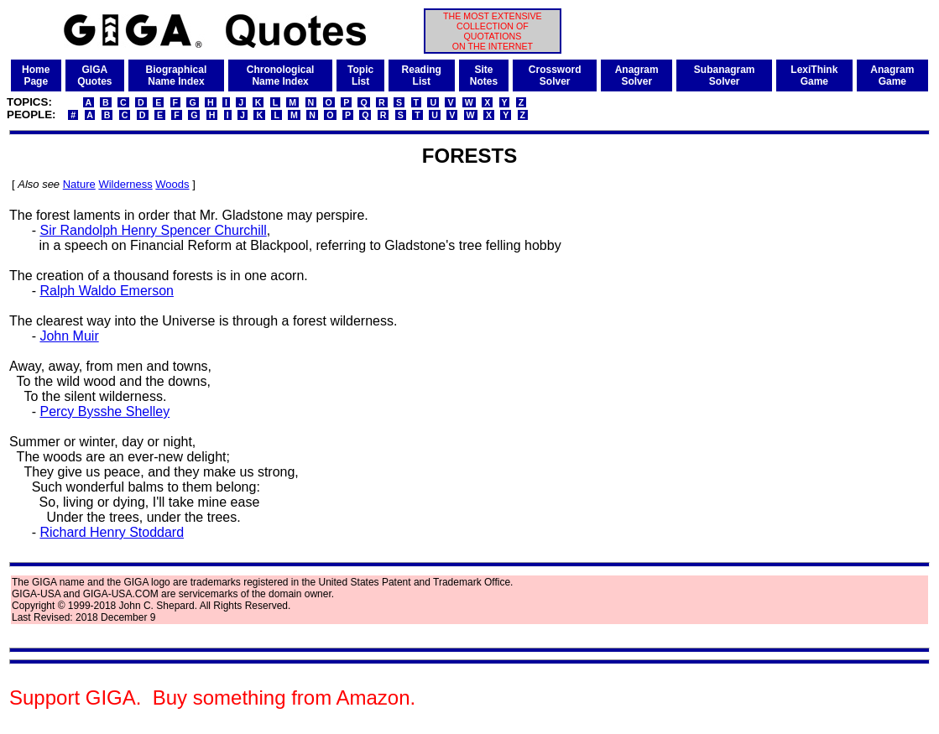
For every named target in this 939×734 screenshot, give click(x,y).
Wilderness (125, 184)
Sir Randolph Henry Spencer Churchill (152, 230)
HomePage (36, 75)
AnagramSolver (637, 75)
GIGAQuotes (94, 75)
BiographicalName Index (176, 75)
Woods (172, 184)
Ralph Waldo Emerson (106, 291)
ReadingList (421, 75)
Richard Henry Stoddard (111, 532)
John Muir (68, 336)
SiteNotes (484, 75)
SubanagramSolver (724, 75)
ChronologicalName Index (281, 75)
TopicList (360, 75)
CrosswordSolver (555, 75)
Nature (79, 184)
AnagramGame (892, 75)
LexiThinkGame (813, 75)
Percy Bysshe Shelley (104, 411)
